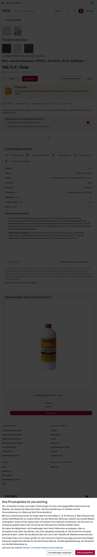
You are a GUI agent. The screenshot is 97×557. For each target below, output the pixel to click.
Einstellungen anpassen (60, 552)
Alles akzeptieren (85, 552)
